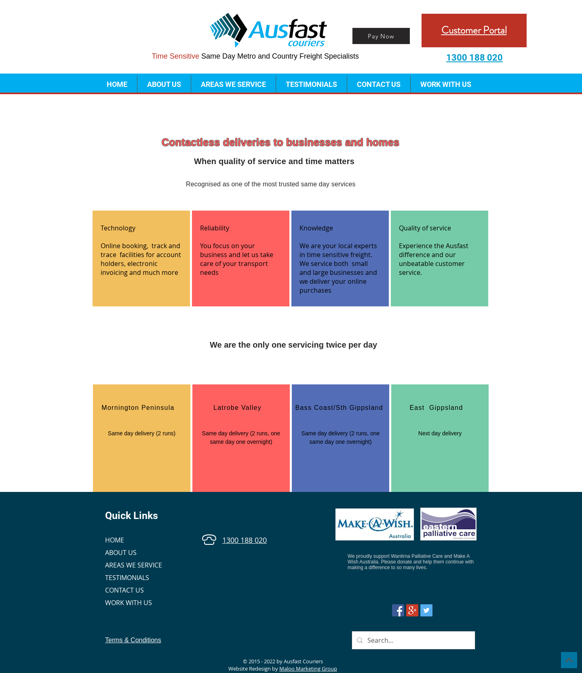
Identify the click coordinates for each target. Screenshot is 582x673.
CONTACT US (124, 590)
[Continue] (569, 660)
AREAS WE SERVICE (133, 565)
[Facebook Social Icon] (398, 610)
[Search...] (412, 640)
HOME (114, 540)
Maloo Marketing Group (308, 668)
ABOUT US (121, 552)
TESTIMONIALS (127, 577)
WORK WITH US (128, 602)
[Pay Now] (381, 36)
